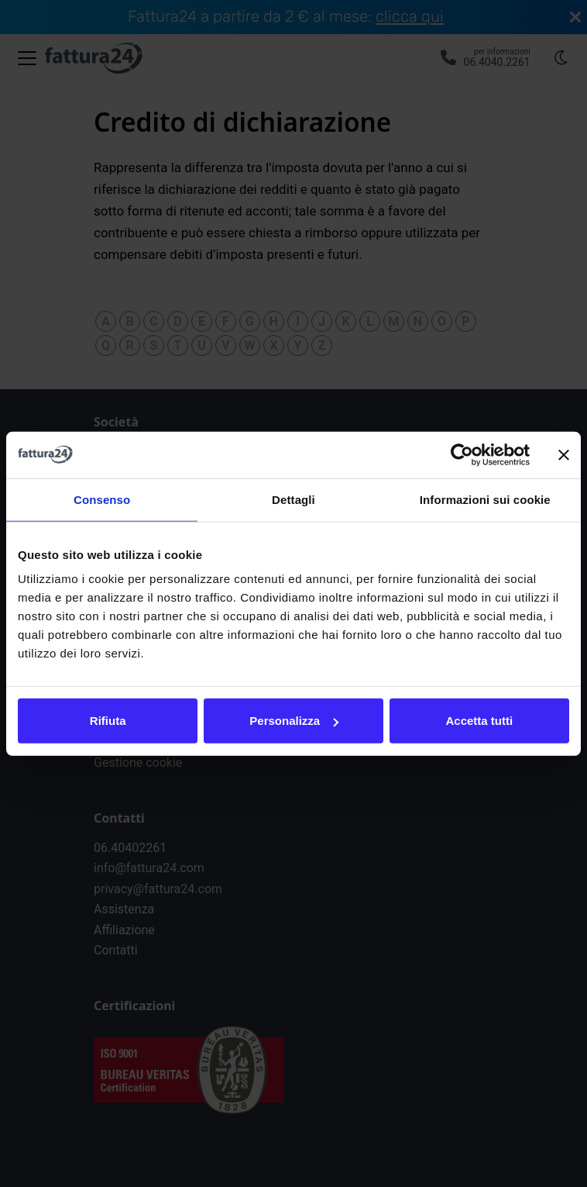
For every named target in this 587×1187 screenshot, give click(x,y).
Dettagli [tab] (293, 499)
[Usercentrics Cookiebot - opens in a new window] (462, 454)
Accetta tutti (479, 720)
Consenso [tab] (102, 499)
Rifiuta (108, 720)
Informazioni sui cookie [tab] (485, 499)
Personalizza (293, 720)
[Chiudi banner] (563, 454)
